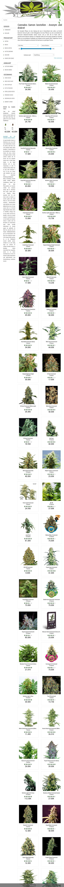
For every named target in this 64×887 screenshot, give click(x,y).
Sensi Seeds (7, 78)
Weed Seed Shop (8, 81)
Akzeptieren (33, 885)
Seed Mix (6, 55)
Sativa (5, 41)
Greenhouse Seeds (9, 98)
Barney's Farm (7, 101)
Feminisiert (6, 29)
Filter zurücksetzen (58, 58)
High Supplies (7, 84)
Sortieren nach (27, 55)
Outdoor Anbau (8, 66)
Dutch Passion (7, 88)
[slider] (21, 49)
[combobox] (28, 45)
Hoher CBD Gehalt (8, 58)
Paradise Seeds (8, 95)
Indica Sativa (7, 48)
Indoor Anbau (7, 70)
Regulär (6, 33)
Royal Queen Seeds (9, 91)
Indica (5, 44)
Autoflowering (8, 51)
